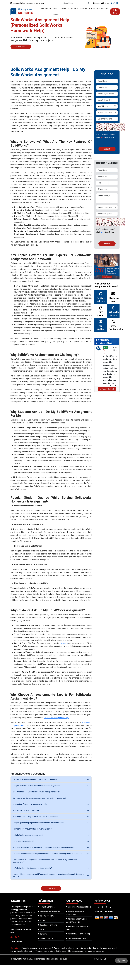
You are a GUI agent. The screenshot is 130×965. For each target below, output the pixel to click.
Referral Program (46, 916)
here (103, 137)
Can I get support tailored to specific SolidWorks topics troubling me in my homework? (48, 853)
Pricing (74, 9)
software (64, 643)
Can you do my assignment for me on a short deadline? (35, 779)
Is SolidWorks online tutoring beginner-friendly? (32, 868)
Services (45, 9)
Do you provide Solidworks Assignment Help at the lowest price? (39, 798)
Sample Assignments (47, 925)
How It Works (56, 11)
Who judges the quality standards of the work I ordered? (35, 816)
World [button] (114, 3)
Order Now (115, 11)
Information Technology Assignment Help (30, 804)
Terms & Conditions (47, 907)
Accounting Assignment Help (78, 907)
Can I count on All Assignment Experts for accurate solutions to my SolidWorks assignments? (45, 861)
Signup (105, 3)
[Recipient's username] (74, 3)
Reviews (83, 9)
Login (96, 3)
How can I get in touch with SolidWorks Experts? (32, 829)
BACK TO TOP (101, 959)
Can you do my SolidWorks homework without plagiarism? (36, 786)
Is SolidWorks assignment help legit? (28, 835)
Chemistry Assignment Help (78, 934)
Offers (104, 9)
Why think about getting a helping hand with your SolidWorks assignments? (43, 847)
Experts (65, 9)
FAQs (41, 929)
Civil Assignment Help (76, 938)
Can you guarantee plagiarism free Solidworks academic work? (38, 823)
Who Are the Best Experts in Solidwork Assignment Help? (36, 792)
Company (93, 9)
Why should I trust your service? (26, 810)
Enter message (107, 198)
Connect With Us (45, 938)
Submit (107, 149)
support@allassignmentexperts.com (28, 3)
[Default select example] (107, 112)
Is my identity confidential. (23, 841)
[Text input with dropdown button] (113, 183)
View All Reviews (107, 389)
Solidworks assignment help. (56, 718)
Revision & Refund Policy (49, 911)
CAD (19, 620)
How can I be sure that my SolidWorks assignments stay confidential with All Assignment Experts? (49, 875)
